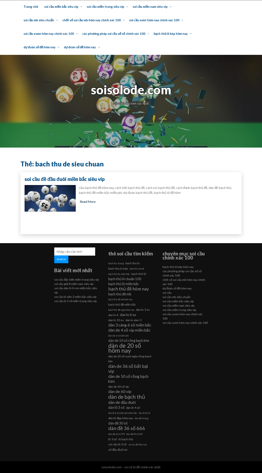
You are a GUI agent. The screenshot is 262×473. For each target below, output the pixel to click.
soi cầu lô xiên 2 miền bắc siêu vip (75, 296)
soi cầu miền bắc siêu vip (61, 6)
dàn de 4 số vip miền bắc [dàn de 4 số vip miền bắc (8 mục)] (129, 330)
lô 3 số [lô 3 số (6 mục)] (112, 439)
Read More (88, 201)
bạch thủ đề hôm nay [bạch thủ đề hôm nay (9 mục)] (128, 288)
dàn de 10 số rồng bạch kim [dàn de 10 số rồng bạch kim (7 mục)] (128, 340)
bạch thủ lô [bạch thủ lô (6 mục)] (138, 273)
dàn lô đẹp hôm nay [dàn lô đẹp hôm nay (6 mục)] (120, 418)
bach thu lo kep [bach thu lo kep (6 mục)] (118, 268)
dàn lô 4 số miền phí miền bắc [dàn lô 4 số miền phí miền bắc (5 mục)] (122, 413)
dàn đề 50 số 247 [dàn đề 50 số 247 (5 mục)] (134, 434)
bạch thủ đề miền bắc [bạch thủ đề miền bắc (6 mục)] (122, 304)
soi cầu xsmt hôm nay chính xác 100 (154, 20)
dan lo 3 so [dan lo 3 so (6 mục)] (143, 309)
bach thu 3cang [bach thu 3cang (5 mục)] (116, 263)
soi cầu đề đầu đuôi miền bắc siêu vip (65, 179)
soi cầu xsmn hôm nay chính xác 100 (49, 33)
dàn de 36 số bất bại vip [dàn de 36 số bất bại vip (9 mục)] (128, 369)
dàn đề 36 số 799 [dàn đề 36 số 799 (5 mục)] (116, 434)
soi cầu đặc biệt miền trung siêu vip (76, 279)
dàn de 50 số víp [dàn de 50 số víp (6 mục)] (118, 386)
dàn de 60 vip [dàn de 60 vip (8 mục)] (119, 391)
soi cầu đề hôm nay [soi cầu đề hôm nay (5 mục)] (137, 444)
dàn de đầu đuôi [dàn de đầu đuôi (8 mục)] (122, 402)
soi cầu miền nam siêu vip (150, 6)
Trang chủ (31, 6)
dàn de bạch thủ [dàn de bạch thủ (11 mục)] (126, 396)
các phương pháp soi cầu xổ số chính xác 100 (113, 33)
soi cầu (167, 292)
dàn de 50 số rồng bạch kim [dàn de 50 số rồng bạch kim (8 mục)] (128, 379)
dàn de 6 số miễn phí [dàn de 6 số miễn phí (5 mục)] (118, 335)
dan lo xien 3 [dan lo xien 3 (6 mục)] (133, 320)
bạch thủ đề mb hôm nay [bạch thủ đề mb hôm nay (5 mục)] (120, 299)
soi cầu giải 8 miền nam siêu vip (74, 284)
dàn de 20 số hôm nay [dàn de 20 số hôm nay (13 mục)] (124, 348)
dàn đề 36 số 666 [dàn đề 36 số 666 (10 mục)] (126, 428)
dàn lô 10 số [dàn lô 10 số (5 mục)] (144, 413)
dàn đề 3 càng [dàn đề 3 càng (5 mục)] (141, 418)
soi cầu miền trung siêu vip (105, 6)
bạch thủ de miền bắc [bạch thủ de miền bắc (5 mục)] (119, 274)
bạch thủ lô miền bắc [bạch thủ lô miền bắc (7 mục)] (123, 284)
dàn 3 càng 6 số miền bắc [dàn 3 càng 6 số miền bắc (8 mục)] (129, 325)
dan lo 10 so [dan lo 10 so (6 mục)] (116, 320)
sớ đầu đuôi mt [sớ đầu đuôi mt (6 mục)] (118, 449)
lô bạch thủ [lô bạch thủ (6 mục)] (126, 439)
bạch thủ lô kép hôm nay (171, 33)
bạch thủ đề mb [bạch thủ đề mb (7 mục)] (119, 294)
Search (61, 259)
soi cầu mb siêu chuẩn (39, 20)
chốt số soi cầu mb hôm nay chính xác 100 (91, 20)
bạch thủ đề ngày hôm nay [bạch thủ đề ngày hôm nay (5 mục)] (121, 309)
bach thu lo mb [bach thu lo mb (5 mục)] (137, 268)
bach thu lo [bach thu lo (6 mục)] (132, 263)
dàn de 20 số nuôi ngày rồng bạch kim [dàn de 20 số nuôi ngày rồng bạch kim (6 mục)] (129, 358)
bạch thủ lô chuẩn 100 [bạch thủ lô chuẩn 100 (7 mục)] (124, 279)
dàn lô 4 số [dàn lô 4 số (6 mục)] (133, 407)
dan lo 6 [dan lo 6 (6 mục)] (113, 315)
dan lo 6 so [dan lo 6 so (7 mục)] (128, 315)
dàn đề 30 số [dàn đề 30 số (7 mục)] (117, 423)
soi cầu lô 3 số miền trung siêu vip (75, 301)
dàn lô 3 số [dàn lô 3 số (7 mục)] (116, 407)
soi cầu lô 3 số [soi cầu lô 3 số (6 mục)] (117, 444)
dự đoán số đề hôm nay (39, 47)
